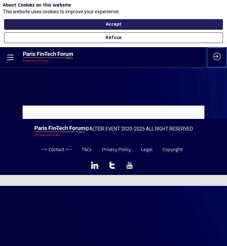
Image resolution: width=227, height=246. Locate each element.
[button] (10, 57)
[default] (56, 149)
